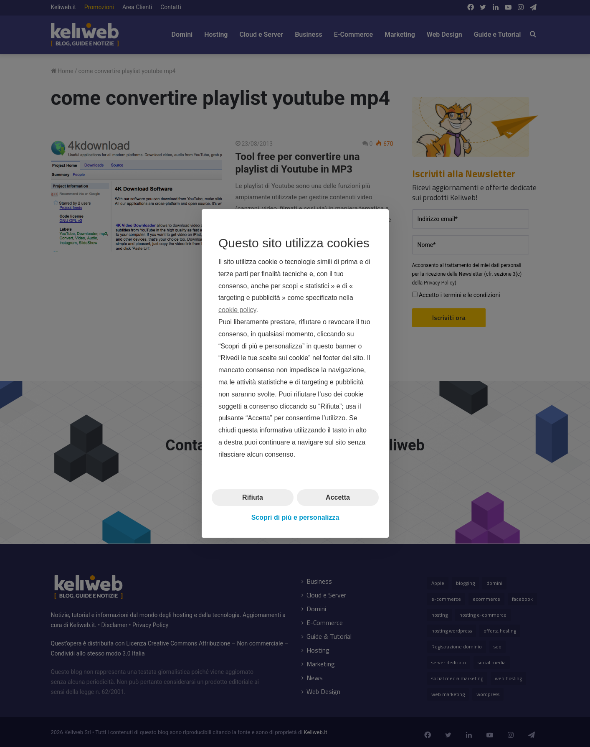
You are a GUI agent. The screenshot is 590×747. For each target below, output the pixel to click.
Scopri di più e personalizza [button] (295, 517)
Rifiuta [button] (252, 497)
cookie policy (237, 309)
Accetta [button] (338, 497)
